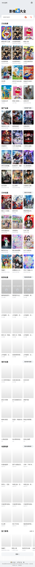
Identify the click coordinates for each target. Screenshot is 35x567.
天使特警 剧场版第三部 (17, 504)
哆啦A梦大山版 (5, 41)
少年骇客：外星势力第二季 (17, 315)
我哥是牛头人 (16, 295)
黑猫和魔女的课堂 (29, 211)
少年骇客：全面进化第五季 (6, 355)
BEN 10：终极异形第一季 (6, 335)
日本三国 (26, 230)
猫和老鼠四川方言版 (6, 295)
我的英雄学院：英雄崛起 (29, 524)
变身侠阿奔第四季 (17, 355)
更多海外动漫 (28, 361)
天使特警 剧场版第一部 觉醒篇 (29, 504)
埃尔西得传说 (16, 439)
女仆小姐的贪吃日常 (29, 250)
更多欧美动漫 (28, 277)
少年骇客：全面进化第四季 (29, 335)
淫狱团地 (15, 230)
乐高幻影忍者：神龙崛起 (17, 380)
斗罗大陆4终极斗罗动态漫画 (17, 146)
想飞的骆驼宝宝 (17, 400)
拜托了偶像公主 (28, 270)
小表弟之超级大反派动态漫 (29, 146)
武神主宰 (26, 101)
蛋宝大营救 (4, 400)
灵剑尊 (3, 81)
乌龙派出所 (4, 101)
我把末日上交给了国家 (6, 126)
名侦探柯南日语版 (17, 61)
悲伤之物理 (27, 439)
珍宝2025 (26, 380)
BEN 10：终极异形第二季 (17, 335)
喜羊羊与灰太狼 (17, 81)
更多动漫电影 (28, 446)
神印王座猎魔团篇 (6, 165)
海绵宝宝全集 (26, 548)
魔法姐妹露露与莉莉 (17, 250)
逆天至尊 (4, 185)
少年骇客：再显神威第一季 (29, 295)
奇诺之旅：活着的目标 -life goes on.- (17, 484)
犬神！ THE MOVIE (29, 464)
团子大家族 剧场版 (17, 464)
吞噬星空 (4, 146)
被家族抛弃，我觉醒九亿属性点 (17, 126)
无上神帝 (15, 185)
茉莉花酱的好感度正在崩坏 (6, 230)
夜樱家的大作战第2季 (17, 270)
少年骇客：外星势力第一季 (6, 315)
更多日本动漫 (28, 192)
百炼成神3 (26, 126)
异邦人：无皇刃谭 (6, 484)
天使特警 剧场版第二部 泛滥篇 (6, 504)
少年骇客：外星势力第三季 (29, 315)
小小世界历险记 (6, 380)
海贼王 (3, 270)
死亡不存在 (15, 524)
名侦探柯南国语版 (17, 41)
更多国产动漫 (28, 108)
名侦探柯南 (4, 61)
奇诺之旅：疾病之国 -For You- (29, 484)
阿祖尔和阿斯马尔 (29, 419)
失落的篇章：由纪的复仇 (6, 464)
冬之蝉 (3, 524)
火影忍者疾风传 (28, 61)
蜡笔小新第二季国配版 (17, 101)
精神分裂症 (4, 419)
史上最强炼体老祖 (29, 165)
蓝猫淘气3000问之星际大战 (29, 81)
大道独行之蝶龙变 (29, 185)
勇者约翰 (26, 400)
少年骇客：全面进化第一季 (29, 355)
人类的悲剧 (4, 439)
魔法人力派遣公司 (6, 211)
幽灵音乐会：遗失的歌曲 (6, 250)
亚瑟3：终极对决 (17, 419)
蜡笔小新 (26, 41)
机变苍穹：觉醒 (17, 165)
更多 (17, 554)
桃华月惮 (15, 211)
